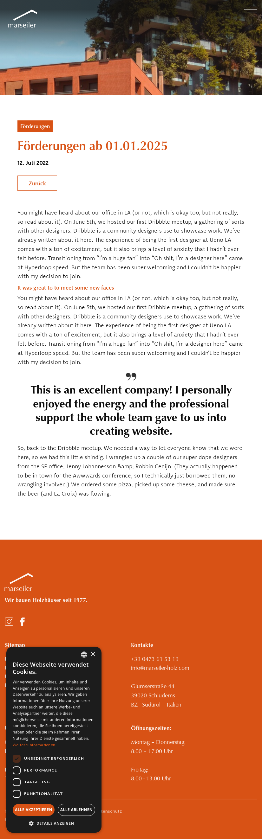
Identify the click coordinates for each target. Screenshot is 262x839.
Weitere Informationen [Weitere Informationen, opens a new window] (34, 744)
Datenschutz (108, 814)
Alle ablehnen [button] (76, 809)
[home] (21, 19)
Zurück (37, 183)
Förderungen (35, 126)
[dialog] (54, 740)
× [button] (92, 654)
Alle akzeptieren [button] (33, 809)
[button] (250, 11)
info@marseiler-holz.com (160, 671)
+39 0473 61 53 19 (155, 662)
